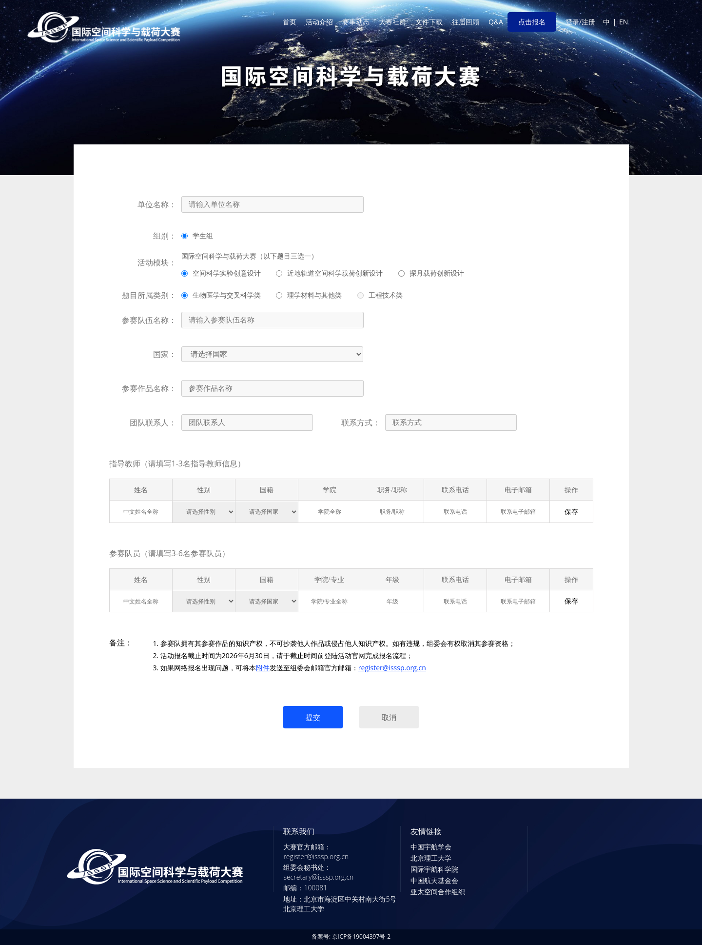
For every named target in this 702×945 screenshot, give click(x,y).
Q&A (495, 21)
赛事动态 (356, 21)
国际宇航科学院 (434, 869)
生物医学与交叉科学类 (221, 295)
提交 (313, 717)
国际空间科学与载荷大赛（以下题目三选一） (249, 256)
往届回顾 (465, 21)
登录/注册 (580, 21)
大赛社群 (392, 21)
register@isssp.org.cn (392, 667)
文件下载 (429, 21)
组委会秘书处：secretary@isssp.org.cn (318, 872)
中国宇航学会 (430, 846)
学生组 (197, 235)
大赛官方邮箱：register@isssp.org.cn (316, 851)
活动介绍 (319, 21)
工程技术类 (380, 295)
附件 (263, 667)
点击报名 (532, 21)
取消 (389, 717)
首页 (289, 21)
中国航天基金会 (434, 880)
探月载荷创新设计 (431, 273)
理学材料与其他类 (309, 295)
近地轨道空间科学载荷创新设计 (329, 273)
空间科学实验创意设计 (221, 273)
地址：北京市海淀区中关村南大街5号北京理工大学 (339, 903)
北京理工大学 (430, 858)
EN (623, 21)
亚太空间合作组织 (437, 891)
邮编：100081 (305, 887)
